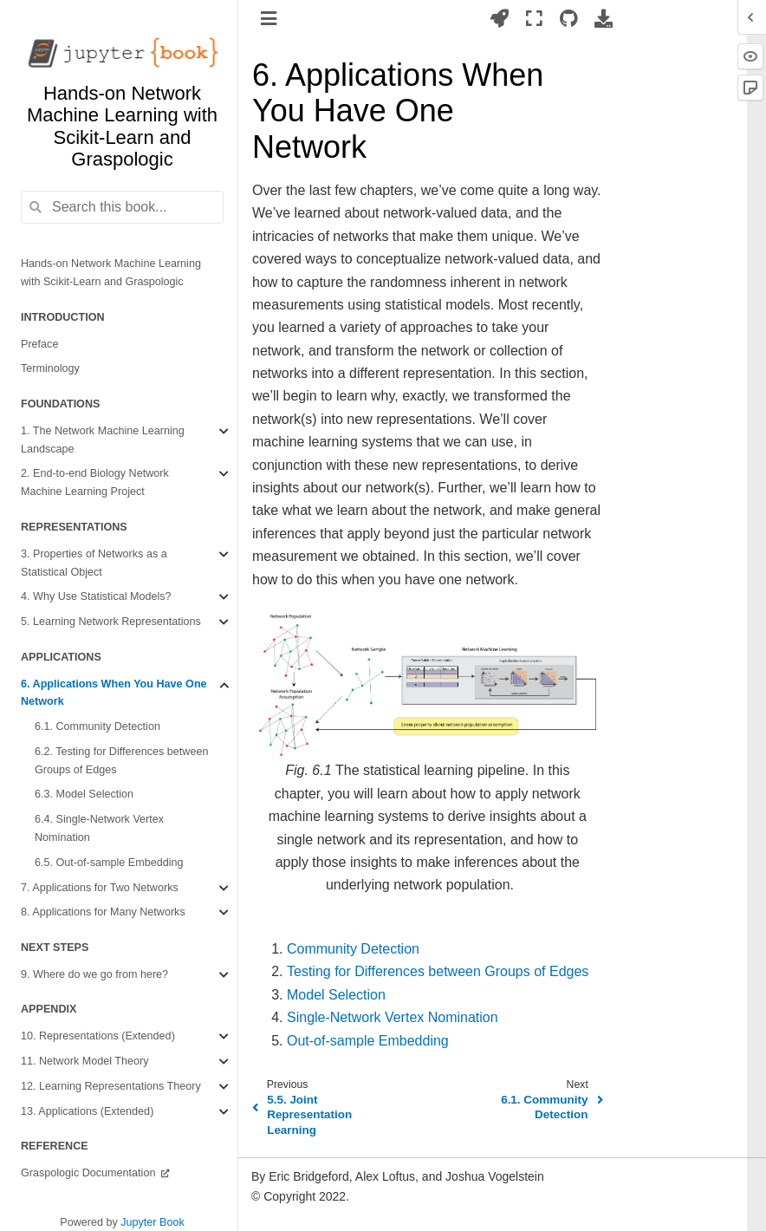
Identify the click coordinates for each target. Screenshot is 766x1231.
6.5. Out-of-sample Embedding (109, 862)
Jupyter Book (152, 1222)
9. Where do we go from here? (94, 974)
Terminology (50, 368)
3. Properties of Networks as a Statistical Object (94, 563)
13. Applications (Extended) (87, 1111)
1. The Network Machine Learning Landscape (103, 440)
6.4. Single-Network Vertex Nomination (99, 828)
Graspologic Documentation (90, 1173)
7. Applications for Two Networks (100, 888)
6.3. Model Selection (84, 794)
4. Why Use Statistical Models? (96, 596)
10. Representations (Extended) (98, 1036)
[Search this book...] (122, 207)
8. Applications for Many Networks (103, 912)
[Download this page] (603, 18)
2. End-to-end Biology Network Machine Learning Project (95, 482)
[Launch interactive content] (500, 18)
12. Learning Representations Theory (111, 1086)
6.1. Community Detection (97, 726)
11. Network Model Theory (84, 1061)
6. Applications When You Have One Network (114, 693)
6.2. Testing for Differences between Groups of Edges (121, 761)
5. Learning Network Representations (111, 622)
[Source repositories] (569, 18)
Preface (39, 344)
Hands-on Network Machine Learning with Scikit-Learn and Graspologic (111, 272)
